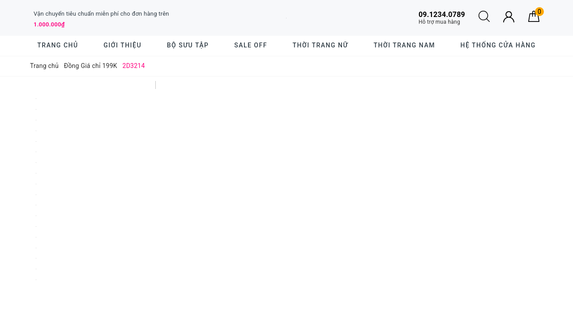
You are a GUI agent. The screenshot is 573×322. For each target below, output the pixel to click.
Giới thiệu (122, 45)
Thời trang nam (404, 45)
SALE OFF (250, 45)
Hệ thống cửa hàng (498, 45)
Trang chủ (57, 45)
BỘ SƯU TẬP (188, 45)
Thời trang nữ (320, 45)
